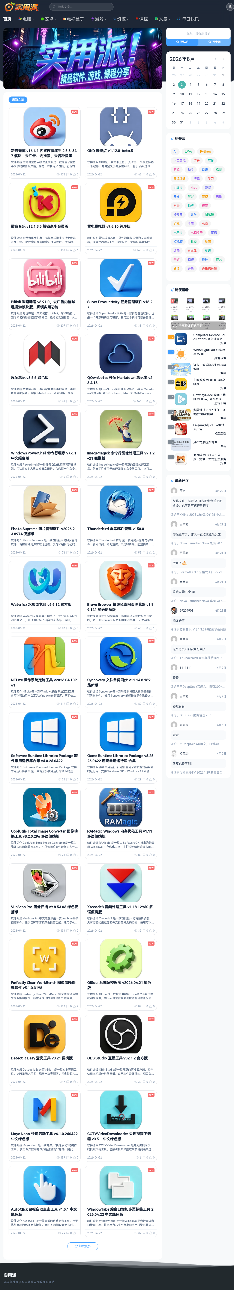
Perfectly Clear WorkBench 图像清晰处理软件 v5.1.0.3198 (43, 985)
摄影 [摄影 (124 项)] (205, 206)
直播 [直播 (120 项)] (214, 233)
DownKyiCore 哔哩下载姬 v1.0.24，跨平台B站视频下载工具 (209, 397)
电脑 (24, 19)
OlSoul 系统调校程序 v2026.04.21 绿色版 (119, 985)
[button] (230, 7)
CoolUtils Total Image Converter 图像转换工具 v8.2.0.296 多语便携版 (44, 834)
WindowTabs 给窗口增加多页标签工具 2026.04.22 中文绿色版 (120, 1212)
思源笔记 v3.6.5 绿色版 (29, 377)
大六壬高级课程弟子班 (188, 326)
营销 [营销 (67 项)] (177, 260)
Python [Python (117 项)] (205, 151)
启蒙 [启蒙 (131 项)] (219, 169)
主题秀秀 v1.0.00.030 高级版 (209, 382)
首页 (7, 19)
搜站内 (182, 42)
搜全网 (214, 42)
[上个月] (216, 59)
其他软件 (220, 358)
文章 (161, 19)
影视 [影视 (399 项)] (205, 197)
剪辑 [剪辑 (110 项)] (177, 169)
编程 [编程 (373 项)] (177, 251)
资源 (119, 19)
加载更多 (83, 1246)
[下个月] (224, 59)
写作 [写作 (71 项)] (211, 160)
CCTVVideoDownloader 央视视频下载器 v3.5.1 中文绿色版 (119, 1136)
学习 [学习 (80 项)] (211, 179)
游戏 (97, 19)
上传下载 (220, 403)
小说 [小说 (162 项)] (194, 188)
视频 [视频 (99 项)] (191, 260)
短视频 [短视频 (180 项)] (178, 242)
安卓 (46, 19)
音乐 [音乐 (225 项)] (191, 269)
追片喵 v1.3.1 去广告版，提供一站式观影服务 (209, 457)
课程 (141, 19)
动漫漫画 (220, 433)
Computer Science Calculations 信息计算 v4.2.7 (209, 337)
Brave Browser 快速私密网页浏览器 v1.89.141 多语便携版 (120, 607)
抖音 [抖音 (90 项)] (177, 206)
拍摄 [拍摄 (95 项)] (191, 206)
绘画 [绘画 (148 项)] (208, 242)
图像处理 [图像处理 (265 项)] (180, 179)
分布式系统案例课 (205, 442)
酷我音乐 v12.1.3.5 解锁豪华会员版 (39, 226)
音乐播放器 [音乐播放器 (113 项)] (209, 269)
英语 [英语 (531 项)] (208, 251)
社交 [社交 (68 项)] (194, 242)
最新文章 (18, 99)
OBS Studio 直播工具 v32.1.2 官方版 (117, 1058)
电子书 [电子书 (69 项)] (178, 233)
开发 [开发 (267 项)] (177, 197)
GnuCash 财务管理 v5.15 (196, 715)
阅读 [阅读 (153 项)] (177, 269)
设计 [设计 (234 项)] (205, 260)
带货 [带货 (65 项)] (208, 188)
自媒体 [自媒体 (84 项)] (192, 251)
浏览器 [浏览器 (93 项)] (209, 215)
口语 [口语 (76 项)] (205, 169)
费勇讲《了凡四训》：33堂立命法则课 (209, 412)
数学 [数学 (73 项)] (194, 215)
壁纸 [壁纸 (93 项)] (197, 179)
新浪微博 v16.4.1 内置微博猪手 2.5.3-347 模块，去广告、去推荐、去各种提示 (43, 153)
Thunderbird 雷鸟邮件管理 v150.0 (115, 528)
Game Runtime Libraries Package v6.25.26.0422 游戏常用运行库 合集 (120, 758)
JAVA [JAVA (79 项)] (188, 151)
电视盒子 (73, 19)
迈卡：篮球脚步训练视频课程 (209, 367)
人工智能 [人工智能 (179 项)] (180, 160)
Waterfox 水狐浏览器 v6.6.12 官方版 (41, 604)
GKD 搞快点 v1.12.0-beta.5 (110, 150)
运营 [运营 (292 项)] (219, 260)
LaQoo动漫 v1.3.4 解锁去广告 (208, 427)
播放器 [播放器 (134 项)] (178, 215)
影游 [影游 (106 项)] (191, 197)
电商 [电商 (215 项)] (205, 224)
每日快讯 (188, 19)
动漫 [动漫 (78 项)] (191, 169)
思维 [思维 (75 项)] (219, 197)
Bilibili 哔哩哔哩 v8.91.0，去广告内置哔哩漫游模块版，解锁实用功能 (43, 304)
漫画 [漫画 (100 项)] (191, 224)
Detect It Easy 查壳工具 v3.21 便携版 (42, 1058)
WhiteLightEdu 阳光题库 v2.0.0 (209, 352)
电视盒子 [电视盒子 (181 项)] (197, 233)
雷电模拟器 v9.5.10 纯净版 (108, 226)
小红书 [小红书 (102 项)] (178, 188)
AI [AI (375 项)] (175, 151)
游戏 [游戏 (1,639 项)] (177, 224)
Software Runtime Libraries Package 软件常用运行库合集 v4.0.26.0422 (44, 758)
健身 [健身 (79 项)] (197, 160)
